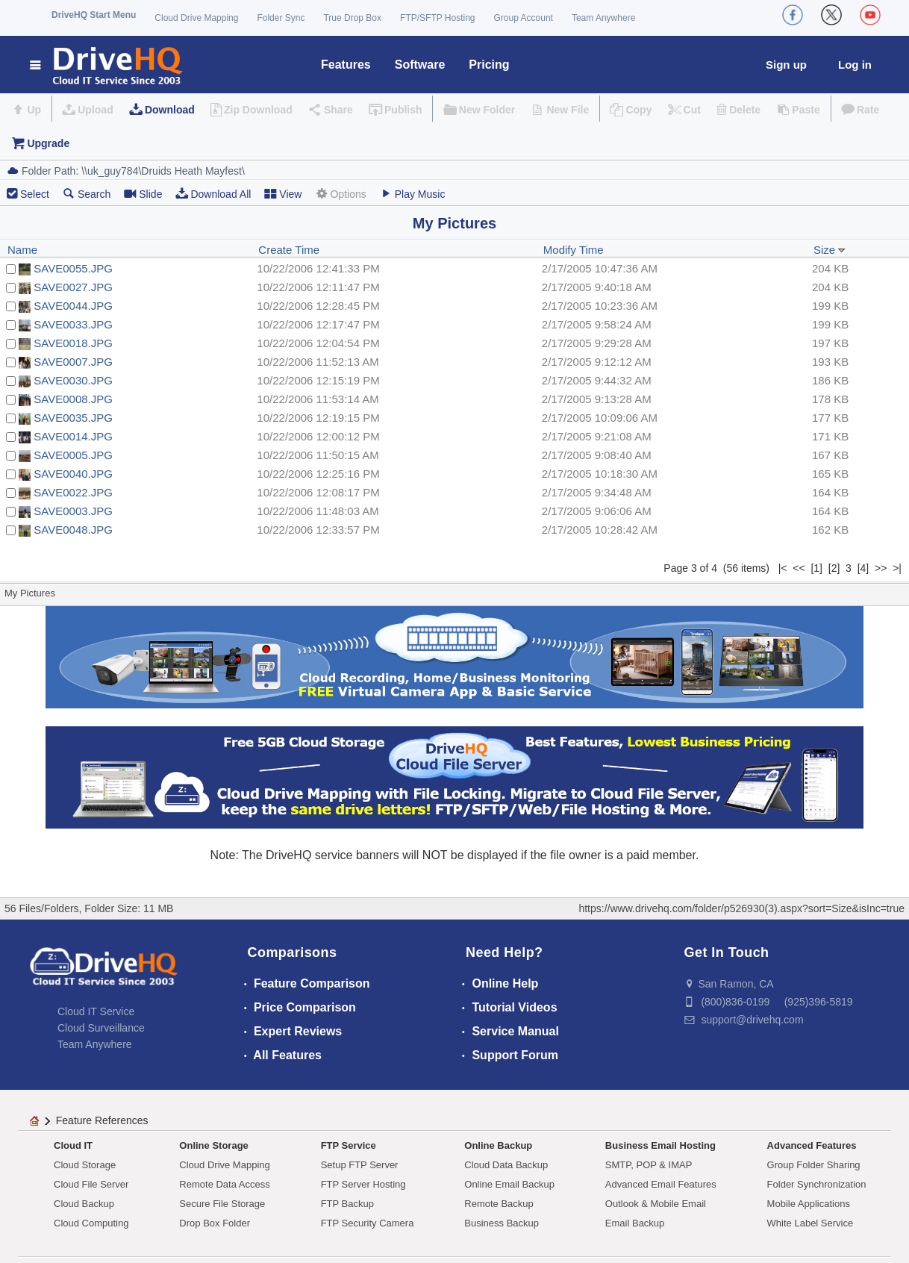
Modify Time (573, 249)
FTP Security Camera (367, 1223)
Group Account (523, 18)
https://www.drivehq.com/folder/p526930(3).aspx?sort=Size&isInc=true (741, 908)
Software (420, 64)
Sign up (786, 64)
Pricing (489, 64)
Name (22, 249)
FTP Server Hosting (363, 1184)
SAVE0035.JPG (73, 417)
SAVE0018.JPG (73, 343)
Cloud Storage (85, 1164)
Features (346, 64)
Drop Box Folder (214, 1223)
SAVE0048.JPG (73, 529)
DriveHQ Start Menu (93, 15)
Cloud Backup (84, 1203)
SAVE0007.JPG (73, 361)
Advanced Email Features (660, 1184)
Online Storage (213, 1145)
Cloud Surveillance (101, 1028)
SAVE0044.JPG (73, 305)
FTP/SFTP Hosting (437, 18)
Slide (143, 194)
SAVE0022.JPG (73, 492)
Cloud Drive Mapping (196, 18)
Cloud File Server (91, 1184)
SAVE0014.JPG (73, 436)
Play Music (413, 194)
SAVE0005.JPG (73, 455)
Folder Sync (280, 18)
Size (829, 249)
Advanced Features (812, 1145)
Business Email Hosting (660, 1145)
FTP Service (348, 1145)
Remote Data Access (224, 1184)
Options (340, 194)
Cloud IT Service (95, 1011)
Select (34, 194)
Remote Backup (499, 1203)
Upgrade (48, 143)
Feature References (102, 1120)
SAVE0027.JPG (73, 287)
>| (897, 568)
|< (782, 568)
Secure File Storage (222, 1203)
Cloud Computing (91, 1223)
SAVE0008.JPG (73, 399)
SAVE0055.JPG (73, 268)
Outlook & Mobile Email (655, 1203)
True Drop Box (352, 18)
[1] (816, 568)
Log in (855, 64)
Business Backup (501, 1223)
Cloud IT (73, 1145)
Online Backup (498, 1145)
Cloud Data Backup (506, 1164)
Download (170, 110)
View (283, 194)
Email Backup (634, 1223)
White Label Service (810, 1223)
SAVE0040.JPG (73, 473)
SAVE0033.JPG (73, 324)
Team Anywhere (603, 18)
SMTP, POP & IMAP (649, 1164)
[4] (863, 568)
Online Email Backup (509, 1184)
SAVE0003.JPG (73, 511)
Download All (213, 194)
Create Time (288, 249)
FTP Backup (347, 1203)
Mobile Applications (808, 1203)
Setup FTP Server (360, 1164)
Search (86, 194)
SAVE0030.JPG (73, 380)
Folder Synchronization (816, 1184)
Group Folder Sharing (813, 1164)
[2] (834, 568)
